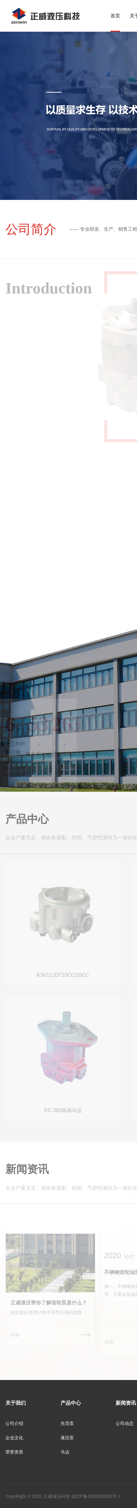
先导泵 (67, 1423)
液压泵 (67, 1437)
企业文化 (14, 1437)
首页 (115, 15)
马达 (65, 1451)
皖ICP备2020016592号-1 (96, 1496)
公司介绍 (14, 1423)
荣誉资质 (14, 1451)
